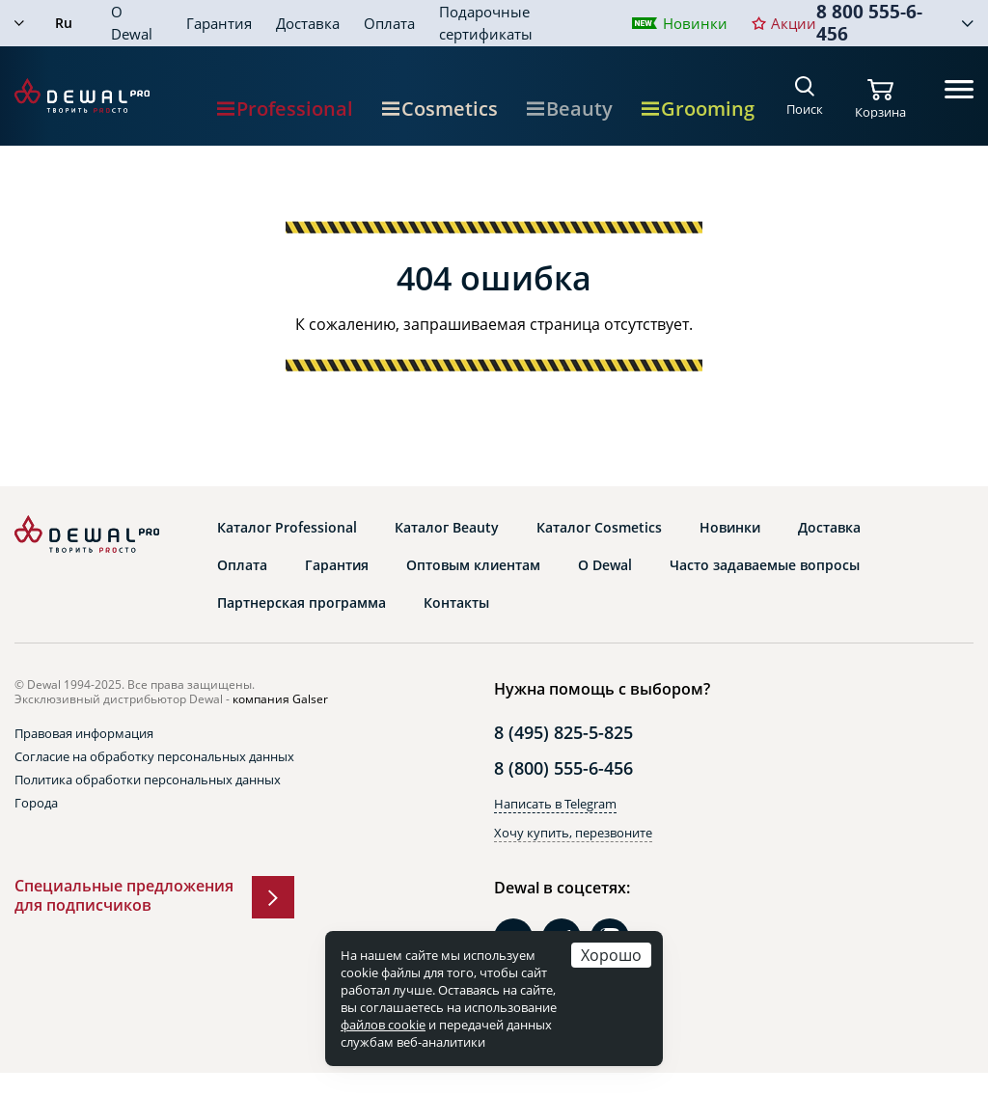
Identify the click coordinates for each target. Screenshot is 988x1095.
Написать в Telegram (555, 803)
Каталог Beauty (447, 527)
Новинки (695, 23)
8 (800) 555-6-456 (563, 767)
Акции (793, 23)
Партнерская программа (301, 603)
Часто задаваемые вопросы (765, 565)
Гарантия (219, 23)
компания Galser (280, 699)
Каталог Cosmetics (599, 527)
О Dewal (131, 22)
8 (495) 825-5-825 (563, 732)
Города (36, 802)
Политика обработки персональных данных (147, 779)
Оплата (389, 23)
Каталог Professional (287, 527)
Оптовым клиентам (473, 565)
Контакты (456, 603)
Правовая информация (83, 733)
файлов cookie (383, 1024)
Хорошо (611, 955)
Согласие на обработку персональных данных (154, 756)
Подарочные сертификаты (486, 22)
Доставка (308, 23)
